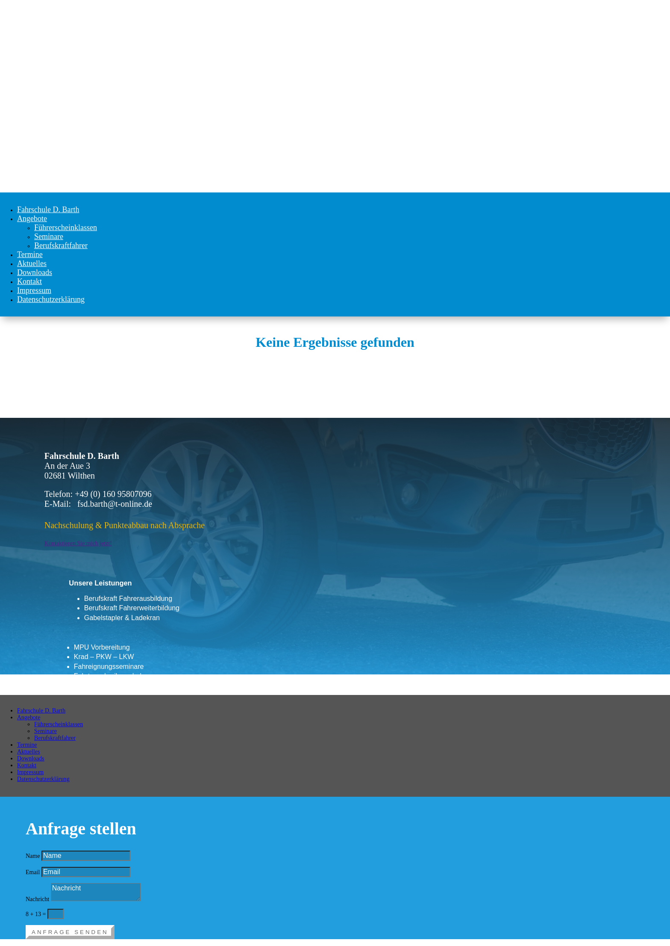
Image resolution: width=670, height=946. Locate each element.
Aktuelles (32, 263)
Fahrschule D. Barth (48, 209)
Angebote (32, 218)
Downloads (34, 272)
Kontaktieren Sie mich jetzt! (78, 543)
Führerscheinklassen (65, 227)
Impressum (34, 290)
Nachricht (37, 899)
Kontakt (29, 281)
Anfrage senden (70, 932)
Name (33, 856)
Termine (30, 254)
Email (33, 872)
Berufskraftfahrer (61, 245)
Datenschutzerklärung (51, 299)
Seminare (48, 236)
